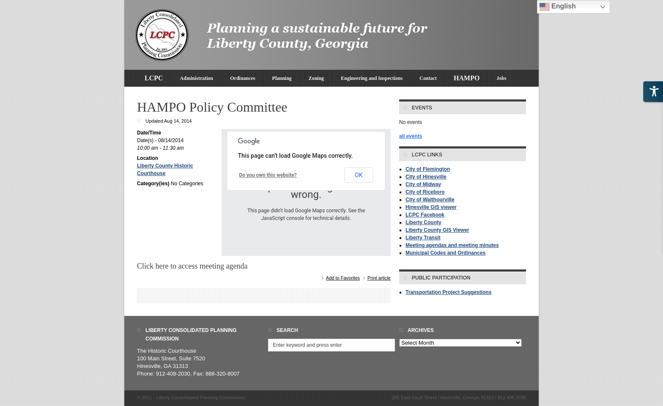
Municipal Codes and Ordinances (445, 253)
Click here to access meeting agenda (192, 266)
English (558, 7)
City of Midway (423, 184)
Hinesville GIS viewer (431, 207)
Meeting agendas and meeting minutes (452, 245)
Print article (379, 277)
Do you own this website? (268, 175)
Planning (282, 78)
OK (358, 175)
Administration (197, 78)
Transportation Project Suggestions (448, 292)
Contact (428, 78)
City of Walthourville (430, 200)
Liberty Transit (423, 238)
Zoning (316, 78)
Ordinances (242, 78)
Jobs (501, 78)
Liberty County (423, 222)
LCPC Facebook (424, 215)
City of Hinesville (426, 177)
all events (410, 136)
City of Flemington (427, 169)
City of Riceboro (425, 192)
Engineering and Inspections (372, 78)
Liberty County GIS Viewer (437, 230)
